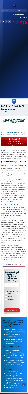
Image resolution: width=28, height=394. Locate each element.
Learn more (9, 259)
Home (2, 112)
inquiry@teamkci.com (21, 14)
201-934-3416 (23, 17)
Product (8, 112)
